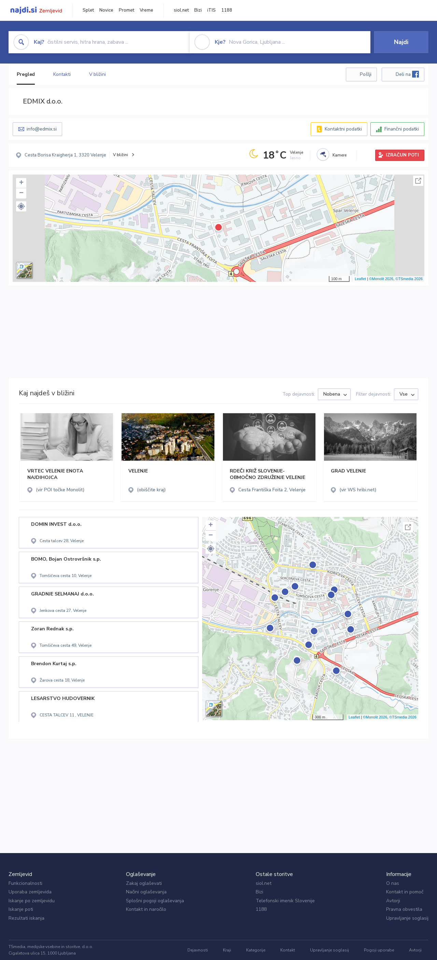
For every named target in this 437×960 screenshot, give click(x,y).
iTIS (211, 10)
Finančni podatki (401, 129)
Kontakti (61, 74)
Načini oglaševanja (146, 892)
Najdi (401, 42)
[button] (21, 206)
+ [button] (21, 183)
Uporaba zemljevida (30, 892)
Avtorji (393, 900)
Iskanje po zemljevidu (32, 900)
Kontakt (287, 950)
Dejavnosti (197, 950)
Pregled (26, 74)
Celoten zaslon (418, 181)
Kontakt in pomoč (404, 892)
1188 (226, 10)
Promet (126, 10)
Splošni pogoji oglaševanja (155, 900)
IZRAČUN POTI (402, 155)
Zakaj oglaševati (144, 883)
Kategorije (255, 950)
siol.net (181, 10)
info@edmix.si (42, 129)
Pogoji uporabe (379, 950)
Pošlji (365, 74)
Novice (106, 10)
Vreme (146, 10)
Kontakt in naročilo (146, 909)
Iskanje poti (21, 909)
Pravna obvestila (404, 909)
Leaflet (360, 279)
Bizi (198, 10)
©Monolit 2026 (381, 279)
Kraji (227, 950)
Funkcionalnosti (25, 883)
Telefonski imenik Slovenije (285, 900)
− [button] (21, 193)
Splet (88, 10)
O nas (392, 883)
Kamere (340, 155)
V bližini (97, 74)
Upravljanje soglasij (407, 918)
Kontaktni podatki (343, 129)
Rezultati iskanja (26, 918)
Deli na (407, 74)
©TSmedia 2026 (409, 279)
